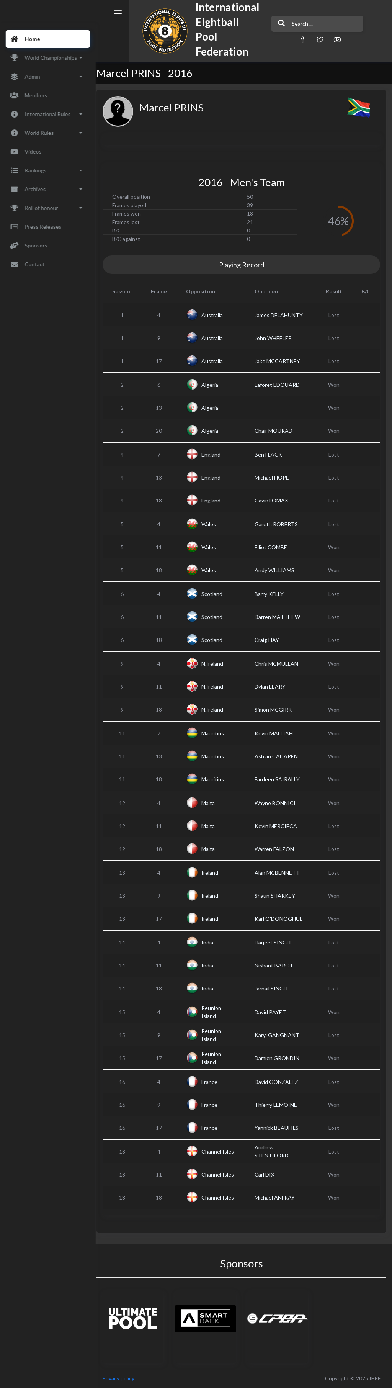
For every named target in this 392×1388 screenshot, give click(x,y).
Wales (213, 524)
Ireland (214, 872)
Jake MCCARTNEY (280, 361)
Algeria (214, 384)
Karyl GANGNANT (279, 1035)
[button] (286, 39)
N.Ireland (217, 663)
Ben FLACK (271, 454)
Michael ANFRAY (277, 1197)
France (214, 1082)
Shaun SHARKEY (277, 895)
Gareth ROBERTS (279, 524)
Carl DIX (267, 1174)
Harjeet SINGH (275, 942)
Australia (217, 315)
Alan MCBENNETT (279, 872)
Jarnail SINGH (273, 988)
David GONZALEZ (279, 1082)
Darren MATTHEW (280, 617)
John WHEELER (275, 338)
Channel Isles (216, 1151)
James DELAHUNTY (281, 315)
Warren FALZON (277, 849)
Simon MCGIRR (275, 709)
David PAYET (273, 1012)
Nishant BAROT (276, 965)
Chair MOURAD (276, 430)
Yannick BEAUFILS (279, 1127)
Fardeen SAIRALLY (279, 779)
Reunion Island (216, 1012)
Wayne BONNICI (277, 803)
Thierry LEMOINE (278, 1105)
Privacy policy (123, 1378)
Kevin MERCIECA (278, 826)
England (215, 454)
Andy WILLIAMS (277, 570)
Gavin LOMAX (274, 500)
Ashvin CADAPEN (279, 756)
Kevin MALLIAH (276, 733)
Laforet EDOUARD (279, 384)
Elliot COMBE (273, 547)
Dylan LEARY (272, 686)
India (212, 942)
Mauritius (217, 733)
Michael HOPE (274, 477)
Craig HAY (269, 640)
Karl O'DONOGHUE (281, 918)
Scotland (216, 594)
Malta (213, 803)
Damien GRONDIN (279, 1058)
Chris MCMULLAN (279, 663)
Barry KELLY (271, 594)
